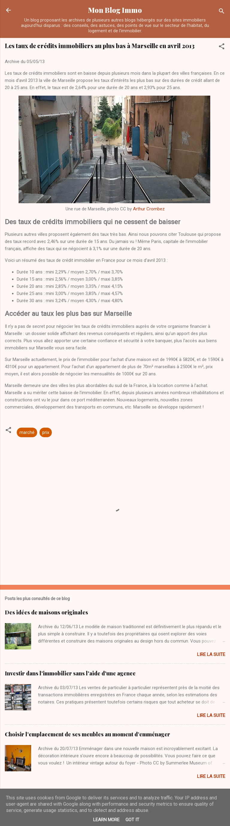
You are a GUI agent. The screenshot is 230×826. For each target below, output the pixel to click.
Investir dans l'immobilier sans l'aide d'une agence (70, 673)
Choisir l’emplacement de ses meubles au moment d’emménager (87, 734)
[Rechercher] (221, 12)
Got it (132, 819)
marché (26, 432)
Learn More (106, 819)
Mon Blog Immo (115, 10)
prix (45, 432)
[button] (221, 47)
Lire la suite (211, 654)
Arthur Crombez (149, 209)
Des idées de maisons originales (46, 612)
